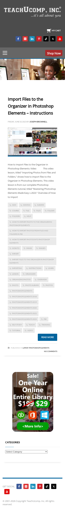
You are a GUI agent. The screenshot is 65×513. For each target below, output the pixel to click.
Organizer (30, 274)
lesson (15, 274)
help (29, 216)
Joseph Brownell (38, 122)
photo (15, 285)
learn (51, 268)
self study (17, 325)
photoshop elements (22, 291)
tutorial (16, 330)
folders (16, 216)
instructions (35, 268)
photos (49, 285)
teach (32, 325)
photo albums (32, 285)
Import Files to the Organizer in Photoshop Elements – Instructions (31, 106)
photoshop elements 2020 (24, 308)
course (15, 211)
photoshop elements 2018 (24, 296)
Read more (47, 337)
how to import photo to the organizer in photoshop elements (31, 223)
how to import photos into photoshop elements (30, 241)
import (15, 254)
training (46, 325)
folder (50, 211)
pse (45, 319)
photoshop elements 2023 (24, 319)
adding (26, 205)
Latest (25, 348)
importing (17, 268)
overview (42, 279)
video (30, 330)
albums (40, 205)
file (27, 211)
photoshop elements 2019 (24, 302)
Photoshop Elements (39, 348)
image (29, 248)
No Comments (50, 351)
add (14, 205)
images (42, 248)
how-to (15, 248)
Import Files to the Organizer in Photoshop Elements (32, 261)
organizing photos (21, 279)
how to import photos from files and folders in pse (29, 232)
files (38, 211)
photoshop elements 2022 (24, 313)
